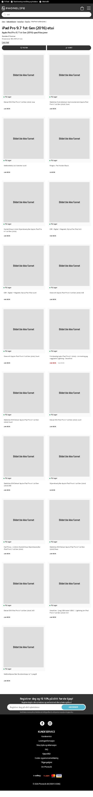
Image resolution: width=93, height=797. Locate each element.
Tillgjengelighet (46, 762)
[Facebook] (42, 723)
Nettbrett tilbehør (11, 22)
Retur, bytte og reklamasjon (46, 745)
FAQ (46, 749)
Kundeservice (46, 736)
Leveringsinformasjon (46, 741)
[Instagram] (50, 723)
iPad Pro (27, 22)
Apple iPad (20, 22)
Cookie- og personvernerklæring (46, 758)
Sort (69, 48)
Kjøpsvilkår (47, 754)
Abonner (73, 707)
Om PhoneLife (46, 767)
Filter (24, 48)
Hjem (3, 22)
